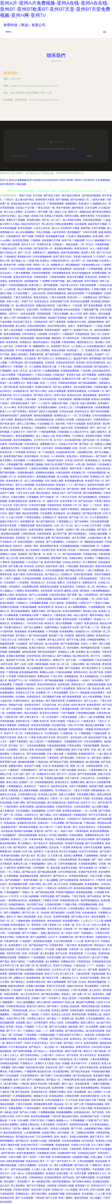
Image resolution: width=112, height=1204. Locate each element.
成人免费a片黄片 (40, 1128)
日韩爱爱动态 (91, 594)
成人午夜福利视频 (27, 289)
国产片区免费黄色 (95, 843)
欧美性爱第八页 (14, 480)
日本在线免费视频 (36, 745)
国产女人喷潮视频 (25, 484)
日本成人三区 (66, 407)
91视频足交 (46, 615)
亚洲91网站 (19, 802)
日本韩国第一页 (96, 391)
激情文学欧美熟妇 (50, 509)
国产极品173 (54, 1018)
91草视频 (43, 1039)
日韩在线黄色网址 (37, 326)
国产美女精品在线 (82, 1075)
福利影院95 (58, 1002)
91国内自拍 (83, 550)
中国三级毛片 (21, 505)
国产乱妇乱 (69, 1177)
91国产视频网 (67, 713)
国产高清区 (98, 1112)
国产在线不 (102, 456)
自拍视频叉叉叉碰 (9, 338)
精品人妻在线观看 (10, 244)
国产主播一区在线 (76, 981)
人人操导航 (10, 289)
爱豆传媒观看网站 (92, 493)
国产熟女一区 (86, 444)
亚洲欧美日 (43, 798)
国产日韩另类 (75, 493)
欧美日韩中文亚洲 (41, 1189)
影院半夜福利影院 (38, 729)
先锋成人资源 (11, 1112)
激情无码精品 (97, 615)
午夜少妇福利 (25, 248)
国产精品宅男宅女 (75, 570)
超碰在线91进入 (25, 598)
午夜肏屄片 (19, 309)
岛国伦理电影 (56, 1051)
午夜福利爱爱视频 (34, 330)
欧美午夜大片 (92, 941)
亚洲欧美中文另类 (76, 321)
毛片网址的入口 (63, 790)
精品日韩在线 (103, 468)
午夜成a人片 (73, 721)
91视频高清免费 (26, 525)
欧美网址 (89, 558)
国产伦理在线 (69, 957)
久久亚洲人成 (55, 855)
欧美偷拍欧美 (89, 912)
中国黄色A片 (27, 1063)
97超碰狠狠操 (91, 855)
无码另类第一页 (26, 639)
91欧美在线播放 (68, 717)
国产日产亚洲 (101, 1120)
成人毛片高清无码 (30, 994)
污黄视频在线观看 (69, 708)
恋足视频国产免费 (52, 696)
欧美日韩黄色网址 (57, 326)
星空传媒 (22, 570)
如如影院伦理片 (9, 827)
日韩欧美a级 (22, 937)
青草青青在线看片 (20, 403)
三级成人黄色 (20, 1177)
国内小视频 (18, 1067)
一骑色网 (34, 1014)
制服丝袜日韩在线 (45, 305)
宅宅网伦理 (46, 309)
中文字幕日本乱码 (57, 908)
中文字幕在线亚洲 (18, 1047)
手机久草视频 (43, 232)
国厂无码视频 (16, 1034)
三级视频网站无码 (73, 741)
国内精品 (85, 590)
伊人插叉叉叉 (67, 973)
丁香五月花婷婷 (24, 1104)
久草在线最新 (48, 1124)
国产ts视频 (28, 236)
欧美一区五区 (79, 448)
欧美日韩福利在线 (96, 362)
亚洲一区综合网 (30, 953)
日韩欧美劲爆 (7, 635)
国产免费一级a (46, 211)
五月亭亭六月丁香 (43, 440)
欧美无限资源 (91, 623)
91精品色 (24, 1083)
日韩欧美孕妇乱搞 (16, 1006)
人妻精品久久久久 (69, 977)
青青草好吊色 (81, 672)
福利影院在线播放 (45, 806)
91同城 (59, 1034)
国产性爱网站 (83, 1169)
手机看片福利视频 (16, 619)
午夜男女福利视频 (54, 778)
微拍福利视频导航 (97, 981)
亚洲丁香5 (32, 431)
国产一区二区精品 (13, 814)
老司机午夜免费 (8, 525)
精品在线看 (72, 244)
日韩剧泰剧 (63, 431)
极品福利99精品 (70, 1116)
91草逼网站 (23, 582)
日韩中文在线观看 (93, 847)
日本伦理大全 (88, 778)
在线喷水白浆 (44, 244)
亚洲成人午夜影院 (54, 215)
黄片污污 (96, 656)
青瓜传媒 (55, 867)
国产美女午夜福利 (84, 937)
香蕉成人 (66, 994)
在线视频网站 (46, 790)
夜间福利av (45, 660)
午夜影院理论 (41, 277)
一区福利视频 (13, 933)
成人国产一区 (78, 260)
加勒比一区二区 (41, 264)
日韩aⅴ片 (60, 1055)
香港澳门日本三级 (23, 851)
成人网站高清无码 (25, 305)
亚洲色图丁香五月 (60, 346)
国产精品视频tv (8, 472)
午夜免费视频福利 (100, 590)
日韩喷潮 (40, 236)
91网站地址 (90, 823)
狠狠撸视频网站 (64, 1112)
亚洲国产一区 (26, 782)
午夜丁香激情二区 (52, 924)
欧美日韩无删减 (75, 277)
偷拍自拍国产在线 (98, 737)
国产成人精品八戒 (48, 770)
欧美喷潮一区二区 (101, 631)
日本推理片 (10, 582)
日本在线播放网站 (95, 1018)
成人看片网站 (11, 1083)
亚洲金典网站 (16, 1108)
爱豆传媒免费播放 (20, 611)
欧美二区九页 (20, 370)
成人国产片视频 (100, 957)
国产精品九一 (36, 1047)
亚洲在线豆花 (50, 578)
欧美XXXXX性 (52, 973)
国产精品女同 (29, 871)
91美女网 (77, 305)
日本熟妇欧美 (72, 680)
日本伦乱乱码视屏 (85, 839)
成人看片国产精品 (24, 199)
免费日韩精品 (52, 627)
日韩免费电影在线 (61, 273)
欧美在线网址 (32, 590)
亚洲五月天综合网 (56, 986)
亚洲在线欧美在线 (20, 203)
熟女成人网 (98, 688)
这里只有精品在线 (89, 1067)
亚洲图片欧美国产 (36, 619)
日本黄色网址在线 (27, 794)
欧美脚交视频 (99, 273)
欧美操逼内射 (92, 1010)
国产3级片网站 (39, 1193)
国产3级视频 (62, 199)
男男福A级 (76, 847)
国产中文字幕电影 (36, 1185)
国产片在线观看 (14, 708)
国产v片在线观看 (25, 1197)
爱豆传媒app (49, 656)
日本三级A (19, 774)
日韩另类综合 (29, 334)
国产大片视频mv (31, 933)
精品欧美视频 (43, 338)
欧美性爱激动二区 (20, 924)
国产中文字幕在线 (98, 814)
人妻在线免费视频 (99, 1059)
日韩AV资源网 (97, 1189)
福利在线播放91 (62, 598)
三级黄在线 (10, 570)
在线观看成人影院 (46, 1153)
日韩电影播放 (101, 387)
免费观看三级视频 (34, 464)
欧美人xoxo (6, 411)
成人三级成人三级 (45, 436)
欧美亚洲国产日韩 (60, 301)
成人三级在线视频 (34, 480)
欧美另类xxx (35, 285)
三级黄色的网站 (57, 277)
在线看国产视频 (80, 1157)
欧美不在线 (7, 664)
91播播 (35, 721)
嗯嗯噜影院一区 (41, 346)
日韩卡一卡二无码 (60, 798)
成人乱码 (5, 1185)
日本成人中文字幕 (25, 207)
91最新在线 (42, 761)
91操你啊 (85, 370)
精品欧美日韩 (44, 1071)
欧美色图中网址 (71, 920)
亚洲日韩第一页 (64, 1173)
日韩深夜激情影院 (44, 782)
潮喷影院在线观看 (94, 541)
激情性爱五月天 (85, 342)
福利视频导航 (31, 281)
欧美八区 (22, 737)
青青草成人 (60, 819)
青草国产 (33, 411)
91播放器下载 (22, 1149)
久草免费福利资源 (83, 407)
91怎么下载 (42, 1026)
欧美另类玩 (99, 994)
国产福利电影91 (53, 354)
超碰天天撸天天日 (9, 521)
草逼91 (4, 383)
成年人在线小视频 (83, 1108)
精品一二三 (42, 1030)
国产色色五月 (41, 843)
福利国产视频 (96, 786)
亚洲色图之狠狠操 (100, 301)
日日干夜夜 (96, 525)
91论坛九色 (6, 505)
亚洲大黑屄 (33, 309)
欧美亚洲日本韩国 (17, 729)
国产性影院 (73, 1055)
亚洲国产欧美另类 (88, 871)
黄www (55, 228)
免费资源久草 (89, 582)
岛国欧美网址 (76, 558)
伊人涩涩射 (64, 704)
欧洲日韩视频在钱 (56, 293)
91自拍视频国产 (8, 835)
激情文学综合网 (38, 1083)
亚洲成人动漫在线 (70, 1006)
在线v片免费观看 (57, 391)
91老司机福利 (16, 362)
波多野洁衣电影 (69, 867)
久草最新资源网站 (88, 863)
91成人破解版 (51, 880)
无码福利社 (15, 586)
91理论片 (9, 199)
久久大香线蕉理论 (99, 517)
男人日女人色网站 (13, 211)
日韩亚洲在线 (28, 533)
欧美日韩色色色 (35, 574)
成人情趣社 (96, 1197)
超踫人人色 (61, 211)
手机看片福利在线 (83, 256)
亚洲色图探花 (81, 427)
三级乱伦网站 (78, 664)
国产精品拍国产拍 (38, 945)
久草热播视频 (77, 1120)
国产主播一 (72, 660)
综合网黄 (80, 1018)
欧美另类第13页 (68, 501)
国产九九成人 (91, 700)
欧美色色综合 (103, 635)
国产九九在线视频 (38, 594)
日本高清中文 (74, 582)
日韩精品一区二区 (85, 586)
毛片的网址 (98, 680)
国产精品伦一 (93, 908)
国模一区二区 (77, 766)
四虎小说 (49, 464)
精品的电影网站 (8, 843)
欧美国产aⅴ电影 (38, 1140)
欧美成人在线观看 (101, 399)
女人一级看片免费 (99, 248)
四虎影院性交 (34, 696)
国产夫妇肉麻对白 (21, 317)
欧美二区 (94, 929)
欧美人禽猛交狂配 (10, 1144)
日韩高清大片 (36, 680)
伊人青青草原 (90, 562)
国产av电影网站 (38, 937)
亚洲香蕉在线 (16, 281)
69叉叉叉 (14, 896)
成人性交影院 (52, 643)
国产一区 (31, 774)
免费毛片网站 (38, 611)
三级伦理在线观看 (90, 338)
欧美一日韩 (20, 1079)
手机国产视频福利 (65, 892)
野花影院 (106, 1087)
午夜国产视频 (58, 281)
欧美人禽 (70, 1002)
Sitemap (97, 156)
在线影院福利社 (17, 904)
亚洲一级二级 (98, 749)
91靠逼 (99, 326)
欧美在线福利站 (44, 525)
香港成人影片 (59, 493)
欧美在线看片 (27, 387)
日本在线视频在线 (101, 415)
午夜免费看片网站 (86, 794)
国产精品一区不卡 (73, 1043)
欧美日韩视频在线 (81, 273)
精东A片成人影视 (80, 749)
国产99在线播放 (103, 1149)
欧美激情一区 (43, 692)
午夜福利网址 (68, 342)
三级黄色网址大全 (98, 770)
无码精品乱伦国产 (87, 1153)
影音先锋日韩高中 (18, 529)
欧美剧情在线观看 (42, 941)
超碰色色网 (26, 415)
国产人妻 (79, 1104)
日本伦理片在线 (35, 623)
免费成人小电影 (8, 554)
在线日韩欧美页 (93, 949)
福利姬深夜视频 (26, 761)
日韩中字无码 (37, 1120)
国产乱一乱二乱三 (52, 220)
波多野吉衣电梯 (96, 484)
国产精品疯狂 (58, 912)
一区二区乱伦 (86, 244)
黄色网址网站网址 (64, 248)
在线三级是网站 (88, 403)
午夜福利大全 (18, 753)
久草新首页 (94, 1063)
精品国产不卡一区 (18, 680)
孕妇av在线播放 (17, 908)
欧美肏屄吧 (104, 1055)
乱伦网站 (21, 696)
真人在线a (21, 326)
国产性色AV (80, 484)
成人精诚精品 (74, 513)
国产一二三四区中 (41, 403)
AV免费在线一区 (69, 733)
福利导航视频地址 (90, 900)
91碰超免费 (78, 240)
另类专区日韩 (13, 953)
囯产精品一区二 (17, 745)
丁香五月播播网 (60, 313)
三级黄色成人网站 (63, 615)
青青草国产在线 (59, 558)
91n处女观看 (44, 1010)
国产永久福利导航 (10, 798)
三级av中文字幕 (75, 725)
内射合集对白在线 (35, 1067)
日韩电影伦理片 (84, 419)
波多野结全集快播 (79, 1124)
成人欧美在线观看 (95, 1030)
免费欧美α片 (57, 264)
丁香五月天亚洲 (68, 497)
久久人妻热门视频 (101, 1144)
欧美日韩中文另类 (46, 737)
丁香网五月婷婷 (50, 900)
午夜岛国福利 (63, 472)
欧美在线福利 (25, 228)
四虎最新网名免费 (43, 1104)
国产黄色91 (22, 635)
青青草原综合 (83, 1047)
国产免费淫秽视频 (23, 1051)
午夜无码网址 (16, 1071)
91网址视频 (72, 566)
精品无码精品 (31, 713)
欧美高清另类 (94, 423)
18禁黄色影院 (81, 831)
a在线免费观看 (102, 407)
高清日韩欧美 (31, 456)
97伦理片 (45, 1014)
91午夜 (12, 1120)
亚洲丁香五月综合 (62, 256)
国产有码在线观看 (38, 635)
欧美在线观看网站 (72, 611)
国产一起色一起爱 (24, 664)
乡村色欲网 (47, 590)
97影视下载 (33, 260)
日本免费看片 (85, 619)
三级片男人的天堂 (68, 285)
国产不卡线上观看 (76, 639)
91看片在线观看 (57, 297)
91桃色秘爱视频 (47, 431)
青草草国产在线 (8, 761)
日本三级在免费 (55, 753)
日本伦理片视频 (37, 505)
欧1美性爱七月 (44, 965)
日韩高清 (50, 362)
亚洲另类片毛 (23, 721)
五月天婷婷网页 (44, 1136)
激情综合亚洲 (23, 998)
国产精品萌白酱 (74, 823)
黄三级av (42, 855)
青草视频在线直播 (90, 647)
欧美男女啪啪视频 (40, 1116)
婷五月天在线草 (11, 427)
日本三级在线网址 (16, 778)
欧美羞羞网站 (92, 884)
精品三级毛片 (88, 1022)
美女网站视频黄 (36, 631)
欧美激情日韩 (85, 945)
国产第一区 (32, 660)
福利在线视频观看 (43, 415)
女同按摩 (11, 598)
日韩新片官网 (24, 264)
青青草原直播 (79, 1014)
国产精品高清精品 (74, 1030)
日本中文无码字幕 (45, 688)
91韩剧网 (18, 684)
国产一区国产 (30, 1157)
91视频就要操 (86, 660)
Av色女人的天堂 (42, 228)
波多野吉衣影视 (59, 786)
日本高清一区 (83, 757)
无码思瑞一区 (23, 537)
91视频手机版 (28, 798)
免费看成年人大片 (97, 1173)
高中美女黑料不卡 (91, 668)
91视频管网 (30, 1071)
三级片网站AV (63, 305)
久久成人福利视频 (29, 896)
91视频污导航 (70, 904)
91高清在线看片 (33, 1108)
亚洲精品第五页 (86, 753)
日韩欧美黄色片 (102, 419)
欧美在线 (29, 566)
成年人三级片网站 (26, 423)
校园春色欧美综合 (25, 688)
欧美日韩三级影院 (59, 468)
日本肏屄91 (55, 334)
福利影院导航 (16, 973)
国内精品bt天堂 (43, 990)
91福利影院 (10, 256)
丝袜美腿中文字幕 (51, 240)
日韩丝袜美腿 (16, 444)
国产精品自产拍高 (59, 761)
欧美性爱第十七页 (18, 945)
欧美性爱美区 (94, 704)
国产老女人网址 (38, 391)
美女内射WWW (79, 1063)
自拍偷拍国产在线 (89, 1116)
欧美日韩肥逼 (27, 806)
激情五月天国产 (14, 1043)
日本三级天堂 (72, 778)
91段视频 (104, 378)
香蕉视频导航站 (82, 289)
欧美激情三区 (78, 472)
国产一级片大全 (98, 427)
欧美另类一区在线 (66, 550)
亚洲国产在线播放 (18, 647)
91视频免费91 (7, 1002)
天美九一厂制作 (89, 643)
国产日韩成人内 (8, 252)
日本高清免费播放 (71, 1140)
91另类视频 (19, 452)
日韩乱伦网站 (18, 497)
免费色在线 (43, 676)
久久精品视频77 (21, 293)
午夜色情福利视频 (56, 745)
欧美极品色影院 (101, 1181)
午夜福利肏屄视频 (101, 1071)
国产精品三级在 (52, 195)
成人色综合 (95, 990)
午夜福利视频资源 (96, 472)
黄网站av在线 (47, 672)
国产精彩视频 (51, 285)
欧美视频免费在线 (74, 480)
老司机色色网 (70, 619)
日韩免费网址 (72, 1022)
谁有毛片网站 (7, 937)
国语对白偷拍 (89, 819)
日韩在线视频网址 (35, 1173)
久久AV (89, 240)
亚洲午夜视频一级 (33, 880)
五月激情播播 (11, 876)
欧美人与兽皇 (56, 1022)
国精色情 (57, 338)
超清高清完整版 (21, 240)
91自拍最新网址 (37, 929)
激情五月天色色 (8, 794)
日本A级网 (23, 1120)
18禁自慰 (39, 1197)
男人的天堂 (47, 224)
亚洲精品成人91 (62, 415)
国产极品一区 (53, 1079)
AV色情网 (99, 892)
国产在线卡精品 (8, 1059)
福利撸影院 (6, 1051)
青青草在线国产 (53, 330)
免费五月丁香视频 (16, 220)
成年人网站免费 (74, 281)
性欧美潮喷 (92, 260)
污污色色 (45, 456)
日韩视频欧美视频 (39, 603)
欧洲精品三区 (97, 476)
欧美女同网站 (63, 436)
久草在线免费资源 (67, 859)
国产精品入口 (52, 574)
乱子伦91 (59, 440)
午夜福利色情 (82, 334)
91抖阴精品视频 (46, 1034)
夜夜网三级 (68, 1018)
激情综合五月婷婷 (79, 476)
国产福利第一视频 (76, 488)
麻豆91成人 (68, 1083)
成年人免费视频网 (56, 981)
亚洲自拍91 (44, 823)
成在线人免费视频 (73, 855)
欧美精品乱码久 (82, 1112)
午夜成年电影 (36, 839)
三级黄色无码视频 (38, 468)
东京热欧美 (30, 358)
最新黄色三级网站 (85, 635)
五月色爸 (51, 582)
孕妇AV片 (11, 916)
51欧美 (58, 827)
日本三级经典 (57, 603)
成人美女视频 (47, 953)
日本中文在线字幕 (27, 1059)
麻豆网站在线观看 (10, 533)
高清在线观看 (27, 338)
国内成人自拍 (90, 611)
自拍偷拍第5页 (21, 391)
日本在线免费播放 (51, 378)
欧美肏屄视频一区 (78, 317)
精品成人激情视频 (95, 725)
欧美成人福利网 (60, 1010)
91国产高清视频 (79, 990)
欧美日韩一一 (75, 297)
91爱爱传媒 (12, 672)
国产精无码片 (20, 847)
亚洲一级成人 (90, 313)
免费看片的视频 (8, 1039)
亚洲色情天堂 (92, 350)
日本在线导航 (23, 949)
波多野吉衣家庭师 (20, 1100)
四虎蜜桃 (6, 1067)
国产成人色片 (28, 855)
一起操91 (86, 680)
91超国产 (78, 623)
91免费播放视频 (46, 1112)
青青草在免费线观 (77, 391)
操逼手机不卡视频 (97, 224)
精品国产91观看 (33, 766)
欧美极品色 (60, 513)
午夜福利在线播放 (94, 1104)
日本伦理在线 (34, 656)
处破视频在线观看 (34, 973)
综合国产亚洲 (48, 550)
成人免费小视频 (100, 806)
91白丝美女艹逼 (35, 562)
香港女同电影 (59, 350)
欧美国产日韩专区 (64, 464)
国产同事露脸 (89, 374)
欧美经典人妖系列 (48, 794)
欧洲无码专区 (82, 248)
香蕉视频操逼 (77, 761)
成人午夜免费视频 (92, 696)
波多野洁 (39, 851)
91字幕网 (11, 676)
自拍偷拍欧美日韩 (65, 452)
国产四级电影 (103, 839)
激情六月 (73, 211)
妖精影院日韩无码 (27, 823)
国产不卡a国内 (90, 378)
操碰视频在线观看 (29, 876)
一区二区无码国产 (49, 717)
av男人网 (80, 464)
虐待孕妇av (102, 586)
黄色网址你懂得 (93, 436)
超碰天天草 (53, 501)
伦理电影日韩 (103, 1034)
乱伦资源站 (88, 1193)
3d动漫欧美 (22, 643)
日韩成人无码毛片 (72, 562)
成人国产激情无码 (45, 521)
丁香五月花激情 (43, 374)
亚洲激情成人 (18, 623)
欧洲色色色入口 (64, 358)
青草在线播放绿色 (43, 819)
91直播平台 (89, 468)
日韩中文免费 (90, 232)
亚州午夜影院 (91, 281)
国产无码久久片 (46, 358)
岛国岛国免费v (12, 994)
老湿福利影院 (17, 550)
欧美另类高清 (55, 929)
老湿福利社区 (21, 468)
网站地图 (21, 184)
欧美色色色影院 (72, 309)
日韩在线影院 (65, 399)
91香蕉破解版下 (12, 892)
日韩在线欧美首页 (101, 370)
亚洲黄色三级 (95, 1014)
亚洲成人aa (100, 619)
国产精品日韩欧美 (71, 195)
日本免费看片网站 (48, 1059)
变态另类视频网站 (23, 440)
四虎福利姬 (10, 823)
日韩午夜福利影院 (98, 317)
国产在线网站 (82, 521)
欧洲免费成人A (93, 460)
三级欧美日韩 (11, 717)
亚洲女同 (58, 590)
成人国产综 (35, 370)
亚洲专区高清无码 (65, 362)
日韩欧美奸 (59, 374)
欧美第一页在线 (14, 1026)
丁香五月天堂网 (81, 790)
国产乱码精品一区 (80, 199)
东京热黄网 (46, 513)
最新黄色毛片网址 (10, 448)
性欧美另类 (52, 1067)
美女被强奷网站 (61, 1071)
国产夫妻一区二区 (78, 517)
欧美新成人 (27, 427)
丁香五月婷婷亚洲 (34, 708)
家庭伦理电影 (81, 1197)
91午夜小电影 (65, 366)
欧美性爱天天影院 (45, 199)
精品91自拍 (25, 195)
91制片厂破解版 (12, 578)
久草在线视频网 (60, 692)
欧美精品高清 (13, 509)
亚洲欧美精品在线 (18, 501)
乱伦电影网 (81, 224)
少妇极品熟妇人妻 (97, 537)
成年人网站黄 (43, 1002)
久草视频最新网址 (23, 1096)
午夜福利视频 (102, 244)
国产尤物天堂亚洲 (55, 700)
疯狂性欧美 (78, 207)
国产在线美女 (94, 896)
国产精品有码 (101, 366)
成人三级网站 (95, 1091)
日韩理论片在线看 (65, 419)
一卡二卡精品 (13, 871)
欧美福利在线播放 (10, 855)
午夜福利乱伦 (66, 1059)
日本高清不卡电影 (80, 798)
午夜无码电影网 (88, 285)
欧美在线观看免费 (16, 668)
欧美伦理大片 (62, 782)
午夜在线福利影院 (88, 578)
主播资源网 (62, 949)
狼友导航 (61, 423)
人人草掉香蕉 (58, 456)
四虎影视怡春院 (26, 472)
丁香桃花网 (68, 1079)
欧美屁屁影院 (39, 920)
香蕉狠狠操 (21, 631)
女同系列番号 (41, 1022)
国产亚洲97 (47, 1075)
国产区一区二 (52, 831)
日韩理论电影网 (94, 766)
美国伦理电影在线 (90, 1006)
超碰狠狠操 (53, 252)
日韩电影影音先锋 (101, 961)
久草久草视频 (98, 228)
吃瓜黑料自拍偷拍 (45, 484)
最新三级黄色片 (99, 431)
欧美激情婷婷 (33, 977)
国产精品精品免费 (47, 871)
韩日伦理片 (63, 737)
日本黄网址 (12, 749)
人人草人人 (86, 920)
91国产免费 (44, 1157)
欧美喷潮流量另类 (69, 900)
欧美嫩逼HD (6, 1087)
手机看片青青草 (21, 1189)
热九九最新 (56, 1043)
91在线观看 (54, 427)
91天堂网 (65, 847)
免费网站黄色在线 (94, 835)
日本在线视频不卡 (55, 1100)
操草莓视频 (95, 358)
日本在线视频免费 (42, 256)
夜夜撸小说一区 (37, 501)
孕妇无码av (100, 945)
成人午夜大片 (46, 827)
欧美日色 (45, 721)
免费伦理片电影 (60, 403)
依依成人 (83, 770)
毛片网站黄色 (52, 733)
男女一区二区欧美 (100, 334)
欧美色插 (63, 517)
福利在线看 (79, 268)
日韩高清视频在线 (18, 285)
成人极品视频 (92, 761)
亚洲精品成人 (23, 1193)
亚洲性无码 (88, 1149)
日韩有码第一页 (23, 346)
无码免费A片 (24, 1181)
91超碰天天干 (18, 431)
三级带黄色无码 (37, 757)
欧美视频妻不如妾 (55, 236)
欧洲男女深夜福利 (72, 810)
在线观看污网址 (14, 713)
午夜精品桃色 (80, 814)
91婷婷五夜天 (88, 721)
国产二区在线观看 (89, 1026)
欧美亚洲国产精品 (13, 456)
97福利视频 (6, 1079)
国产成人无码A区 (56, 639)
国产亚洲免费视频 (93, 305)
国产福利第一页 (102, 1051)
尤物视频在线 (71, 676)
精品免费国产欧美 (49, 546)
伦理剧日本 (58, 1189)
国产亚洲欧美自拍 (56, 802)
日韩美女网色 (74, 745)
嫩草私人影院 (71, 590)
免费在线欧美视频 (96, 684)
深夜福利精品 (67, 1047)
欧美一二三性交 (48, 383)
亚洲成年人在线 (104, 1140)
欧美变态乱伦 (42, 301)
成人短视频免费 (35, 668)
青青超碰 (13, 790)
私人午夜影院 (81, 1059)
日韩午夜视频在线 (67, 863)
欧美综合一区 (34, 452)
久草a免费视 (58, 823)
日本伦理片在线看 (101, 1047)
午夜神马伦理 (102, 933)
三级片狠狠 (30, 399)
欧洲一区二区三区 (60, 664)
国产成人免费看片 (62, 387)
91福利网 (41, 639)
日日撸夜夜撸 (11, 615)
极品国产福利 (81, 358)
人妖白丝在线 (39, 293)
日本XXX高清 (23, 1116)
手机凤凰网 (98, 1169)
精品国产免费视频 (85, 1002)
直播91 (4, 285)
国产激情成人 (18, 981)
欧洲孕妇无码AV (26, 476)
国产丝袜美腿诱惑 (34, 362)
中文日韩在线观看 (63, 941)
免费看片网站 (16, 766)
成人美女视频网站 (25, 232)
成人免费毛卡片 (17, 383)
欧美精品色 (22, 594)
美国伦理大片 (78, 684)
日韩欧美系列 (43, 969)
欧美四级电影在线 (44, 419)
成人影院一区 (52, 1047)
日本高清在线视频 (31, 578)
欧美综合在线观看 (80, 301)
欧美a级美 (98, 236)
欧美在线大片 (38, 203)
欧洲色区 (50, 1173)
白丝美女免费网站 (9, 1124)
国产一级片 (97, 859)
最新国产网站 (65, 289)
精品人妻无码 (69, 998)
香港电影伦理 (24, 256)
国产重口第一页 (37, 554)
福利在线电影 (76, 729)
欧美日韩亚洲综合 (47, 684)
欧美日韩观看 (50, 1108)
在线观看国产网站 (93, 1128)
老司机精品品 (7, 1136)
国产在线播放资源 (69, 880)
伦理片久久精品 (11, 224)
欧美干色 (66, 240)
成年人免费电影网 (63, 1165)
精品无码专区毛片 (31, 224)
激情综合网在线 (16, 986)
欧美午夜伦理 (78, 704)
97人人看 (98, 920)
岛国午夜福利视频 (70, 252)
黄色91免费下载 (73, 1051)
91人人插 (79, 941)
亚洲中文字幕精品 (62, 965)
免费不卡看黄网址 (70, 509)
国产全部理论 (20, 411)
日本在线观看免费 (99, 521)
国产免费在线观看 (85, 1177)
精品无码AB (84, 957)
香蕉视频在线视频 (46, 476)
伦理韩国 (51, 1185)
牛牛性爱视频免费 (25, 350)
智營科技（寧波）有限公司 (60, 156)
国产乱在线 (62, 953)
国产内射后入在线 (59, 1039)
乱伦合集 (54, 847)
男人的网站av (25, 843)
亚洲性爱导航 (36, 354)
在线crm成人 (13, 301)
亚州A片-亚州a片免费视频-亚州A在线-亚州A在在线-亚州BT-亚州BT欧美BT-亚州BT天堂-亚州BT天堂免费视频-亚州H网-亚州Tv (55, 9)
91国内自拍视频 (30, 509)
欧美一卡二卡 (54, 554)
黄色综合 (50, 839)
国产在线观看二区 (88, 867)
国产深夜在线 (36, 643)
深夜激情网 (54, 1140)
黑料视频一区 (7, 305)
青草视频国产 (74, 232)
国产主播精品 (64, 656)
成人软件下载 (60, 533)
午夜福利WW (74, 819)
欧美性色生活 (82, 411)
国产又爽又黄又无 (29, 717)
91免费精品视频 (61, 749)
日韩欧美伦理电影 (67, 383)
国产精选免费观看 (72, 696)
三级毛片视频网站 (27, 1165)
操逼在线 (90, 1034)
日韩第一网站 (31, 546)
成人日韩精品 (93, 651)
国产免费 (93, 969)
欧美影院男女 (67, 586)
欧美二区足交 (44, 916)
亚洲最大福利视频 (16, 656)
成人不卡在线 (61, 884)
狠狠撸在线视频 (82, 399)
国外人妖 (105, 281)
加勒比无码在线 (75, 986)
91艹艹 (91, 965)
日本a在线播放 (88, 529)
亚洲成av (101, 965)
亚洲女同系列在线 (23, 277)
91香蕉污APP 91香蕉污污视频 (94, 603)
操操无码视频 (34, 268)
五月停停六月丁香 (9, 965)
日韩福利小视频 (65, 1185)
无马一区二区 (83, 924)
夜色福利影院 (54, 920)
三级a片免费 (96, 876)
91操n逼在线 (51, 851)
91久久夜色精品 (61, 990)
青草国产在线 (73, 374)
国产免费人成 (16, 566)
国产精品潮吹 (67, 757)
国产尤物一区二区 (82, 994)
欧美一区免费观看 (77, 1091)
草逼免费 (55, 342)
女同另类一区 (45, 1165)
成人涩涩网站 (43, 350)
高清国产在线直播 (74, 843)
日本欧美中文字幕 (31, 448)
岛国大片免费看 (67, 794)
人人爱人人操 (39, 1169)
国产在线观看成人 (78, 533)
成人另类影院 (33, 550)
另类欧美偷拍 (77, 1010)
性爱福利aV (88, 933)
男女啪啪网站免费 (18, 884)
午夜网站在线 (90, 297)
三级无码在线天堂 (47, 399)
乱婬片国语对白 (87, 827)
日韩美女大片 (31, 814)
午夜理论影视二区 (56, 647)
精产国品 (5, 961)
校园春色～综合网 (54, 529)
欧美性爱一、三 (75, 350)
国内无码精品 (43, 493)
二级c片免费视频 (95, 570)
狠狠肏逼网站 (84, 236)
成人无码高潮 (93, 664)
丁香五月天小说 (8, 639)
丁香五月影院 (79, 896)
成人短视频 (63, 476)
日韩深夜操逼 (44, 533)
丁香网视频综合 (14, 786)
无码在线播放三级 (56, 488)
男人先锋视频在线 (89, 676)
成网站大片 (19, 977)
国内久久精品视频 (48, 411)
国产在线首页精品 (30, 1055)
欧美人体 (106, 1063)
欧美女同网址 (49, 859)
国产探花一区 (104, 529)
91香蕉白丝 (51, 888)
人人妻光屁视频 (80, 598)
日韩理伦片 (67, 574)
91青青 (32, 737)
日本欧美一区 (70, 929)
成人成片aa (40, 488)
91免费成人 (29, 1030)
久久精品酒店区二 (36, 460)
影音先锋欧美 (73, 1193)
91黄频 (89, 1120)
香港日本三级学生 (36, 1006)
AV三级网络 (35, 366)
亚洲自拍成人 (87, 456)
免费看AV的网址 (57, 1091)
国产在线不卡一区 (66, 1161)
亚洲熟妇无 (26, 342)
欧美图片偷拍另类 (36, 981)
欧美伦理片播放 (53, 562)
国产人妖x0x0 (79, 969)
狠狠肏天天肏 (41, 1096)
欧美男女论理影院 (49, 713)
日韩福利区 (40, 427)
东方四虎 (38, 195)
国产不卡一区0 (14, 1030)
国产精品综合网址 (61, 537)
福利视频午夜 (27, 521)
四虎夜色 (40, 541)
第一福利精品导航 (41, 1181)
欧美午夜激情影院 (26, 1153)
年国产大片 (27, 301)
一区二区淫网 (90, 810)
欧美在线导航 (52, 708)
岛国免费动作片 (29, 770)
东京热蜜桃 (19, 460)
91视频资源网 (23, 920)
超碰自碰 (47, 268)
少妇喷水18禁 (72, 529)
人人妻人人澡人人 (9, 1055)
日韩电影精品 (36, 1177)
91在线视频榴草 (94, 293)
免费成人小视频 (103, 444)
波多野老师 (64, 684)
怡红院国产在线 (35, 904)
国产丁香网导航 (57, 321)
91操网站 (19, 590)
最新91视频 (15, 513)
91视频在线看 (99, 733)
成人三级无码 (37, 741)
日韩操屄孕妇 (56, 945)
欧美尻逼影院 (91, 1043)
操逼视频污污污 (103, 240)
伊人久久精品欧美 (23, 395)
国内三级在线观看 (26, 916)
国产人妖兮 (37, 888)
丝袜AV (72, 326)
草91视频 (83, 929)
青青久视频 (33, 383)
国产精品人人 (41, 1051)
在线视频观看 (38, 810)
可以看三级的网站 (58, 835)
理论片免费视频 (64, 623)
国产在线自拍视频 (36, 753)
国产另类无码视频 (100, 411)
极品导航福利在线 (13, 1132)
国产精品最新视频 (54, 680)
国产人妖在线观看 (13, 330)
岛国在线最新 (42, 664)
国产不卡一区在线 (66, 774)
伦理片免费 (81, 1173)
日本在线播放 (23, 810)
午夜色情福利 (104, 827)
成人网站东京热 (81, 656)
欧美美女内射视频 (41, 725)
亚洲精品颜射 (76, 884)
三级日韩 (74, 403)
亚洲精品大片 (50, 517)
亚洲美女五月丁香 (25, 692)
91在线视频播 (46, 1144)
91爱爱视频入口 (65, 521)
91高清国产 (17, 990)
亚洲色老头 (76, 1039)
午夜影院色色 (83, 961)
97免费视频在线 (97, 607)
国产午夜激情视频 (70, 643)
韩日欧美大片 (38, 582)
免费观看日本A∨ (49, 444)
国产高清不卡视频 (90, 708)
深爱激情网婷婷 (96, 321)
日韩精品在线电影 (9, 1063)
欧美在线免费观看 (100, 831)
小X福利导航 (7, 631)
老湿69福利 (85, 1100)
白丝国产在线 (74, 912)
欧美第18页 (37, 215)
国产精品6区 (22, 1140)
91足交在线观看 (17, 268)
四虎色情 (91, 464)
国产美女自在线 (42, 1087)
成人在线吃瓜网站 (72, 220)
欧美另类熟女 (27, 558)
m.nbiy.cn (31, 156)
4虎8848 (13, 313)
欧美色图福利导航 (29, 672)
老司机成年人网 (78, 737)
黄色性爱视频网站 (25, 436)
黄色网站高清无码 (18, 900)
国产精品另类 (54, 611)
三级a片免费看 (8, 374)
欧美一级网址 (66, 1197)
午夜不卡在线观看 (76, 423)
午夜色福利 (54, 1083)
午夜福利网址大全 (90, 264)
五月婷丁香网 (54, 810)
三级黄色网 (75, 1149)
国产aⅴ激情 (7, 419)
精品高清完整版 (30, 513)
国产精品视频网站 (88, 383)
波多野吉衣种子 (32, 704)
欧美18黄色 (19, 574)
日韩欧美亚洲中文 (60, 260)
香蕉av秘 (106, 627)
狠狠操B (8, 468)
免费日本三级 (20, 863)
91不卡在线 (72, 1100)
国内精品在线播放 (28, 827)
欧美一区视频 (62, 1063)
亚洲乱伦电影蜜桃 (79, 1136)
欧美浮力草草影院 (88, 851)
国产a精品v (46, 814)
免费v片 (61, 582)
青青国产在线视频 (23, 831)
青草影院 (36, 924)
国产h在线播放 (73, 668)
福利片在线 (67, 427)
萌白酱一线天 (70, 827)
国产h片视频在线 (36, 1079)
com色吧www (78, 346)
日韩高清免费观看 (41, 273)
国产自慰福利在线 (47, 289)
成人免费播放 (52, 961)
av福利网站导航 (84, 452)
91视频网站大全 (98, 203)
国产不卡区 (77, 1128)
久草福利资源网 (53, 904)
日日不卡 (53, 937)
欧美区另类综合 (37, 647)
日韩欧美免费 (72, 1096)
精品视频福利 (73, 264)
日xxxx (32, 1010)
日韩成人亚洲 (27, 749)
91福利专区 (10, 867)
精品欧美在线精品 (100, 998)
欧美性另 (50, 623)
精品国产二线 (56, 635)
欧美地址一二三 (64, 484)
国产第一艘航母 (21, 1128)
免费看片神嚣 (24, 867)
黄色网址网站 (34, 220)
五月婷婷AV (30, 211)
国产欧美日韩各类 (20, 888)
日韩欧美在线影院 (26, 676)
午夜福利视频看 (91, 745)
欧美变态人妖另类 (61, 1014)
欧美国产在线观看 (90, 977)
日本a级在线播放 (63, 1075)
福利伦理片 (46, 876)
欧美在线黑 (101, 1161)
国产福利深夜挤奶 (72, 554)
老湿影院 (23, 554)
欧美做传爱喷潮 (53, 1177)
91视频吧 (29, 1026)
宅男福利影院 (44, 313)
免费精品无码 (68, 961)
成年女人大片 (28, 244)
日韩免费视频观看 (23, 819)
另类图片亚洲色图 (83, 366)
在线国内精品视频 (100, 550)
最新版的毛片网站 (24, 419)
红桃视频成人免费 (29, 615)
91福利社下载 (7, 1091)
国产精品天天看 (50, 977)
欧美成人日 (61, 607)
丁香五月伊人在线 (25, 493)
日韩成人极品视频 (98, 533)
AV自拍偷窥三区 (46, 423)
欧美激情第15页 (60, 766)
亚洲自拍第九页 (39, 1091)
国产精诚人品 (18, 260)
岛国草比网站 (105, 374)
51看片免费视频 (21, 273)
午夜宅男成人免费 (41, 537)
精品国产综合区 (55, 460)
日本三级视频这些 (62, 814)
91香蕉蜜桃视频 (55, 203)
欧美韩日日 (30, 786)
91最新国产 (68, 334)
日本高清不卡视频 (70, 228)
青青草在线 (74, 802)
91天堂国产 (100, 256)
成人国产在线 (96, 672)
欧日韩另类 (88, 1140)
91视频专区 (96, 1165)
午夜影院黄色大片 (34, 733)
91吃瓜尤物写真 (103, 660)
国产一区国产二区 (68, 1067)
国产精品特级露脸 (91, 195)
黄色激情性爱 (76, 953)
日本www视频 (99, 924)
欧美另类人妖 (20, 757)
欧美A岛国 (80, 1079)
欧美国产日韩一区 (83, 330)
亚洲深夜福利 (62, 1144)
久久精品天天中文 (79, 431)
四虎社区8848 (98, 1185)
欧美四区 (80, 362)
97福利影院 (49, 452)
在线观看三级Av (24, 1022)
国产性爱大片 (68, 1169)
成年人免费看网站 (10, 378)
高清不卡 (29, 1043)
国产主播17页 (27, 965)
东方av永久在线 (32, 859)
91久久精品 (91, 953)
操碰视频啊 (15, 651)
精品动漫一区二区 (63, 1104)
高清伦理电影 (39, 317)
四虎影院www (82, 631)
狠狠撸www (62, 1120)
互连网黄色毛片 (74, 700)
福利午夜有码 (8, 1153)
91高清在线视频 (43, 598)
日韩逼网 (43, 334)
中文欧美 (29, 990)
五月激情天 (37, 949)
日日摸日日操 (49, 704)
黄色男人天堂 (88, 252)
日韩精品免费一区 (90, 546)
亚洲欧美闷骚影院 (31, 378)
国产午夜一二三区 (90, 627)
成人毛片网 (12, 558)
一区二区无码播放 (81, 415)
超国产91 (68, 330)
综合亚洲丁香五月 (23, 321)
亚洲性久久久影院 (44, 1063)
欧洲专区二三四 (19, 839)
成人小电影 (24, 215)
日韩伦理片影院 (57, 594)
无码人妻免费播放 (25, 1002)
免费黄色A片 (39, 252)
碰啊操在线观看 (8, 957)
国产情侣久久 (60, 876)
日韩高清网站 (76, 835)
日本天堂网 (91, 207)
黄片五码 (83, 1189)
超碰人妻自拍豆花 (50, 933)
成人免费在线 (7, 810)
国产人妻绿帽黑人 (55, 541)
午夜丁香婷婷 (99, 1100)
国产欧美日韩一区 (43, 248)
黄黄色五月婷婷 (59, 1149)
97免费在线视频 (35, 961)
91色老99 (71, 236)
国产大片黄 (52, 1197)
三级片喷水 (71, 945)
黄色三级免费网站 (38, 847)
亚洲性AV (45, 260)
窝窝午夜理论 (87, 215)
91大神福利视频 (94, 268)
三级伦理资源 (83, 973)
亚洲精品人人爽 (66, 651)
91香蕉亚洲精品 (33, 517)
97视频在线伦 (103, 558)
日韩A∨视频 (15, 1157)
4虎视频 (89, 729)
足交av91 (74, 692)
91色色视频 (84, 998)
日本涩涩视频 (54, 957)
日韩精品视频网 (63, 448)
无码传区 (45, 912)
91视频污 (50, 1120)
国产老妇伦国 (85, 501)
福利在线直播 (29, 651)
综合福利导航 (59, 725)
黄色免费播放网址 (90, 1087)
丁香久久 (102, 721)
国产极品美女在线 (25, 1136)
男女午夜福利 (63, 207)
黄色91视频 (53, 1169)
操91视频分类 (20, 929)
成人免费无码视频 (28, 790)
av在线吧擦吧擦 (32, 1132)
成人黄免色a (38, 700)
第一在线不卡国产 (70, 933)
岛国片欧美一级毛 (55, 566)
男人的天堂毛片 (88, 1055)
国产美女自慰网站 (25, 969)
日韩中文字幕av (8, 215)
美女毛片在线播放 (68, 851)
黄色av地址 (12, 782)
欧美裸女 (80, 651)
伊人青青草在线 (71, 338)
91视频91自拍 (72, 1087)
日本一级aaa (18, 1173)
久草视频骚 (33, 497)
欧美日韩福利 (7, 603)
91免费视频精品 (54, 741)
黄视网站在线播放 (45, 472)
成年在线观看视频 (27, 835)
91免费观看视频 (51, 370)
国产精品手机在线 (80, 1071)
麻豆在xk (91, 782)
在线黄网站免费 (30, 586)
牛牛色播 (50, 949)
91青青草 (5, 562)
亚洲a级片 (83, 203)
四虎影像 (58, 309)
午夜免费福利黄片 (96, 346)
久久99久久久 (95, 448)
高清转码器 (104, 953)
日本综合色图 (66, 411)
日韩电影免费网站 (96, 639)
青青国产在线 (16, 704)
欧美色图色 (73, 647)
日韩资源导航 (103, 1132)
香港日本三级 (49, 366)
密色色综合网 (104, 823)
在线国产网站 (49, 1132)
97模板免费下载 (90, 309)
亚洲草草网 (58, 1087)
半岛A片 (47, 766)
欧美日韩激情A (26, 541)
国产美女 (9, 346)
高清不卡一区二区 (13, 733)
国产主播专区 (90, 1039)
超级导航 (85, 228)
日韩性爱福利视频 (15, 1161)
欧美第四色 (12, 342)
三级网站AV (22, 603)
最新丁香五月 (97, 1136)
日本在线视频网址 (93, 741)
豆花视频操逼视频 (69, 546)
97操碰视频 (71, 753)
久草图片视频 (99, 289)
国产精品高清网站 (50, 994)
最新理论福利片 (41, 342)
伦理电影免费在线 (78, 876)
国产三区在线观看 (9, 1075)
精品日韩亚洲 (104, 794)
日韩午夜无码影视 (83, 574)
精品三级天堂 (81, 615)
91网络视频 (85, 733)
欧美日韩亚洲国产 (27, 407)
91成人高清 (57, 676)
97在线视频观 (38, 957)
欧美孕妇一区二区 (72, 505)
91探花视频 (30, 1034)
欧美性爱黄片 (98, 692)
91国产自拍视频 (68, 770)
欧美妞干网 (10, 264)
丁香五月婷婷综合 (23, 297)
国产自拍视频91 (13, 880)
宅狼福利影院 (18, 562)
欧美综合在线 (74, 395)
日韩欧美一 (59, 244)
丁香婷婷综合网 (19, 1010)
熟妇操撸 (85, 692)
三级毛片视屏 (98, 199)
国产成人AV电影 (28, 1112)
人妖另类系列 (59, 232)
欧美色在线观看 (43, 749)
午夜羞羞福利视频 (65, 839)
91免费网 (45, 281)
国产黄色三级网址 (101, 757)
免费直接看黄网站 (13, 358)
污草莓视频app (36, 570)
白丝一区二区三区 (64, 525)
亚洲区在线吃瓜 (43, 387)
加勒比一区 (28, 892)
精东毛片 (18, 546)
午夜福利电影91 (25, 374)
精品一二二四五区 (92, 505)
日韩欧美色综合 (64, 806)
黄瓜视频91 (10, 1181)
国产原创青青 (22, 1091)
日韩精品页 (24, 725)
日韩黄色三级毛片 (36, 1018)
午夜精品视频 (98, 973)
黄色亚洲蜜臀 (98, 916)
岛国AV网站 (35, 884)
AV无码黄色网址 (76, 908)
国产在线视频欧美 (88, 497)
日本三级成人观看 (54, 480)
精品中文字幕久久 (74, 1034)
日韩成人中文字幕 (68, 444)
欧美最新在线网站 (47, 407)
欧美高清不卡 (87, 880)
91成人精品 (102, 753)
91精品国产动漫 (19, 1014)
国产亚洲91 (106, 851)
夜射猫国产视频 (101, 1075)
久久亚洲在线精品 (99, 1124)
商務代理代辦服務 (43, 156)
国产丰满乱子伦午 (80, 916)
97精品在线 (80, 965)
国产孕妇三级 (81, 1165)
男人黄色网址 (18, 1185)
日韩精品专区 (41, 321)
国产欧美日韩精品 (101, 211)
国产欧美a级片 (8, 423)
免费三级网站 (57, 1030)
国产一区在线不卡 (51, 998)
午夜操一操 (69, 924)
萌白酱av (99, 342)
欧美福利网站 (67, 631)
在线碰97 (36, 998)
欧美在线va (73, 456)
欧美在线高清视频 (83, 888)
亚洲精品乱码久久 (23, 1087)
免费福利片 (24, 957)
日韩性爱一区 (76, 949)
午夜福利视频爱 (28, 607)
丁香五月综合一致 (45, 207)
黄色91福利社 (18, 961)
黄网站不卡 (59, 660)
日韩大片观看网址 (78, 786)
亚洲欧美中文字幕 (71, 378)
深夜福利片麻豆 (89, 509)
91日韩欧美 (78, 436)
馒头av (7, 317)
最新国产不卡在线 (16, 660)
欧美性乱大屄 (65, 888)
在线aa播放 (96, 1157)
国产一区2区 (25, 252)
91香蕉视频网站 (37, 863)
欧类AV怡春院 (58, 721)
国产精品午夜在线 (92, 513)
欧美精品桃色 (56, 1096)
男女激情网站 (92, 986)
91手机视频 (52, 631)
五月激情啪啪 (42, 558)
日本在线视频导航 (55, 570)
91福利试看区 (11, 806)
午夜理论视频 (47, 896)
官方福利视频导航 (61, 1157)
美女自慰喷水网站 (83, 387)
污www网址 (10, 407)
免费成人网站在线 (30, 1124)
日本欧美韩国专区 (30, 1075)
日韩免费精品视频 (85, 713)
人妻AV (82, 717)
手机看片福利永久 (13, 627)
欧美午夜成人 (42, 1043)
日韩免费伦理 (13, 236)
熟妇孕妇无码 (87, 566)
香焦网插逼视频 (84, 892)
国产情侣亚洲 (11, 387)
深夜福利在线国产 (9, 415)
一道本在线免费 (27, 313)
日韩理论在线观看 (13, 859)
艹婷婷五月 (44, 786)
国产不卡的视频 (14, 399)
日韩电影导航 (90, 554)
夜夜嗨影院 (35, 900)
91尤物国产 (26, 941)
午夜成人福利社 (102, 501)
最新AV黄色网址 (19, 354)
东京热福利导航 (73, 440)
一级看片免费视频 (100, 1083)
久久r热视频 (71, 1189)
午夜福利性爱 (11, 941)
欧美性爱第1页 (46, 607)
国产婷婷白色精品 (82, 1181)
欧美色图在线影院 (90, 1096)
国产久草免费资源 (66, 688)
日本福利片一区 (74, 541)
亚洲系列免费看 (61, 916)
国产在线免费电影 (62, 268)
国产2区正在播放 (58, 1026)
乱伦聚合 (89, 354)
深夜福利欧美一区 (100, 790)
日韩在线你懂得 (82, 806)
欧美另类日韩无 (29, 1144)
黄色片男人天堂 (24, 488)
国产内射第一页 (65, 1132)
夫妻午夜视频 (65, 1108)
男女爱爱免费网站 (27, 1039)
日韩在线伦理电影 (92, 220)
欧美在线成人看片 (35, 1161)
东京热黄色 (97, 798)
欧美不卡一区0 (89, 802)
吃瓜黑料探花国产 (96, 488)
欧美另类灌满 (36, 529)
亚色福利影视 (82, 1083)
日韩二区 (52, 863)
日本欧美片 (62, 1124)
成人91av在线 (82, 525)
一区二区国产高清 (99, 598)
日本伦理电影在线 (67, 871)
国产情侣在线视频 (36, 802)
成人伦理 (48, 884)
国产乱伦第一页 (91, 440)
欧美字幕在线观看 (67, 578)
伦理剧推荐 (71, 603)
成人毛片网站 (79, 537)
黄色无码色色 (41, 297)
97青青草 (101, 880)
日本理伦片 (6, 1128)
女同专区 (40, 566)
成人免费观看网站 (77, 607)
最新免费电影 (90, 395)
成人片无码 (76, 313)
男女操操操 (84, 859)
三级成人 (5, 403)
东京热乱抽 (7, 831)
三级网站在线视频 (85, 1132)
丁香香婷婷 (53, 757)
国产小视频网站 (12, 912)
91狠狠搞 (35, 240)
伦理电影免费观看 (70, 370)
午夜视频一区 (20, 366)
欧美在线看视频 (12, 334)
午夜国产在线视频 (73, 354)
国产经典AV (53, 1006)
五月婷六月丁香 (35, 778)
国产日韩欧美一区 (49, 497)
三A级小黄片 (47, 1055)
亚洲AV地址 (60, 395)
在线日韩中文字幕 (16, 1018)
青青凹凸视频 (72, 215)
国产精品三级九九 (43, 395)
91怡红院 (56, 1116)
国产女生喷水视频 (36, 908)
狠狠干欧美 (76, 468)
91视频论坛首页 (8, 248)
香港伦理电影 (56, 843)
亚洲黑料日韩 (66, 937)
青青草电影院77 (85, 326)
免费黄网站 (71, 203)
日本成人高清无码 (74, 460)
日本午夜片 (47, 448)
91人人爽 (100, 1193)
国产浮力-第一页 (31, 912)
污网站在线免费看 (64, 224)
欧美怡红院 (91, 277)
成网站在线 (85, 211)
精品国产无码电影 (57, 317)
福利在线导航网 (76, 293)
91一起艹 (51, 1161)
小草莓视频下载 (14, 464)
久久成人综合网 (14, 517)
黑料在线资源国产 (47, 651)
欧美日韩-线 (37, 1100)
